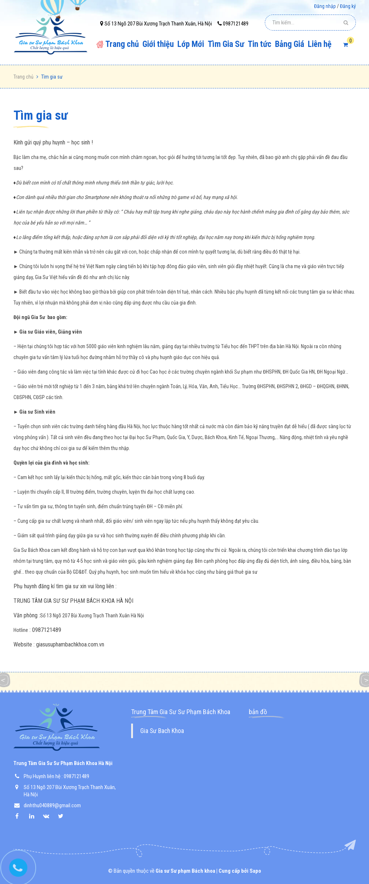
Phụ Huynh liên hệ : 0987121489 (56, 776)
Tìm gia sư (40, 115)
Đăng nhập (325, 6)
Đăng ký (348, 6)
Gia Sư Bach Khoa (162, 730)
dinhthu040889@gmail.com (52, 805)
